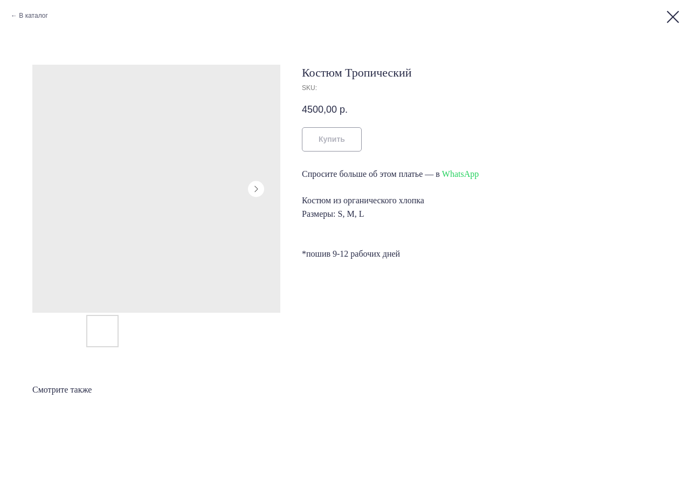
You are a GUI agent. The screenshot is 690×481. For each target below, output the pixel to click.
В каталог (33, 15)
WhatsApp (460, 173)
